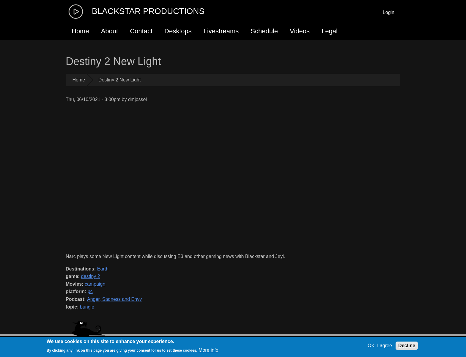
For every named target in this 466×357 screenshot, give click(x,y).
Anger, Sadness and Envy (114, 299)
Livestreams (221, 31)
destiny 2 (90, 276)
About (109, 31)
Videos (300, 31)
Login (388, 12)
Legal (330, 31)
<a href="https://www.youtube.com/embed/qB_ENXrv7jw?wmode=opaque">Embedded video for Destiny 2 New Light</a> (190, 178)
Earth (102, 268)
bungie (87, 306)
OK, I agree (380, 345)
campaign (95, 284)
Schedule (264, 31)
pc (90, 291)
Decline (406, 345)
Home (80, 31)
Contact (141, 31)
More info (208, 350)
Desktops (178, 31)
